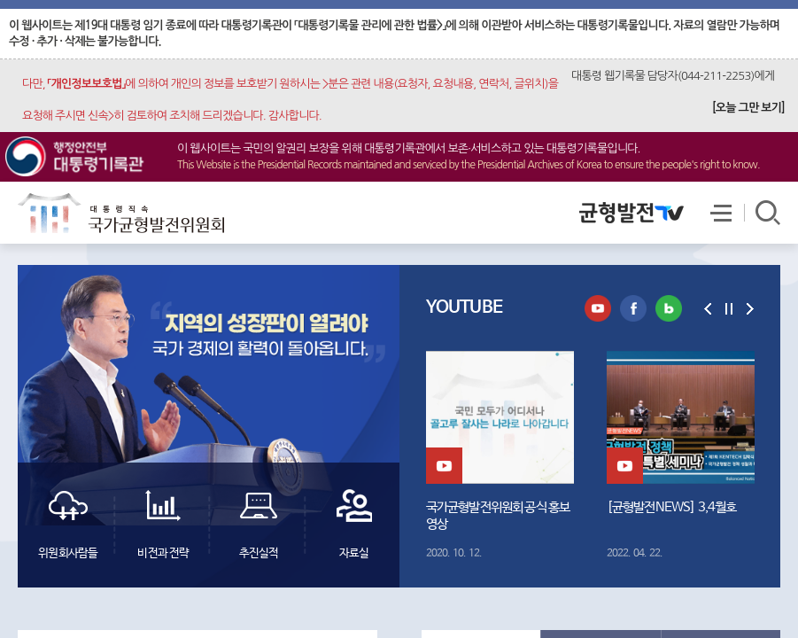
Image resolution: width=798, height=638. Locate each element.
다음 (750, 308)
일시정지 (729, 308)
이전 (707, 308)
